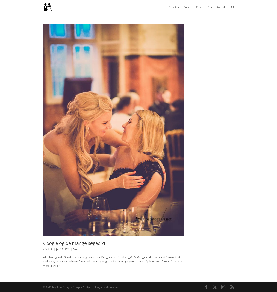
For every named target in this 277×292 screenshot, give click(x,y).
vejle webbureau (107, 287)
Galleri (187, 7)
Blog (75, 249)
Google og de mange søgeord (74, 243)
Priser (199, 7)
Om (210, 7)
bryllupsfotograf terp (66, 287)
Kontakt (222, 7)
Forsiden (174, 7)
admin (49, 249)
